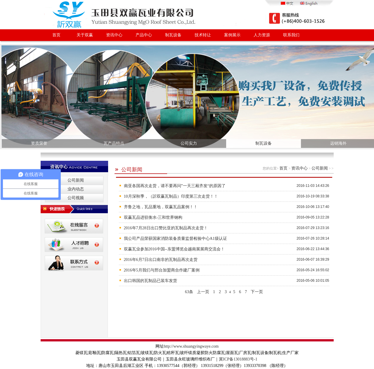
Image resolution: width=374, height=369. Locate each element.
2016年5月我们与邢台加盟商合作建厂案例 (162, 270)
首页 (56, 35)
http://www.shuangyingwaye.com (191, 346)
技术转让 (203, 35)
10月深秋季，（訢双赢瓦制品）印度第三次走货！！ (171, 196)
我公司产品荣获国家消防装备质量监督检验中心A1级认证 (175, 238)
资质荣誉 (39, 143)
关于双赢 (85, 35)
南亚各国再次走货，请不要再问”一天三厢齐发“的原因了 (175, 186)
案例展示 (232, 35)
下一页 (257, 292)
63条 (189, 292)
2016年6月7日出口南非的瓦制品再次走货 (161, 259)
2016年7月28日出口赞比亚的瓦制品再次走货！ (166, 228)
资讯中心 (114, 35)
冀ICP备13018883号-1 (238, 359)
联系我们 (291, 35)
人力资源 (262, 35)
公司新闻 (128, 169)
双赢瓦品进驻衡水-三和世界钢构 (153, 217)
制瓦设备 (173, 35)
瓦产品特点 (114, 143)
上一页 (203, 292)
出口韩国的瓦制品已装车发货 (150, 281)
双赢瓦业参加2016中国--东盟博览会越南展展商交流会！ (174, 249)
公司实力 (189, 143)
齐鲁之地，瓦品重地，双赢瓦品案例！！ (161, 207)
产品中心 (144, 35)
